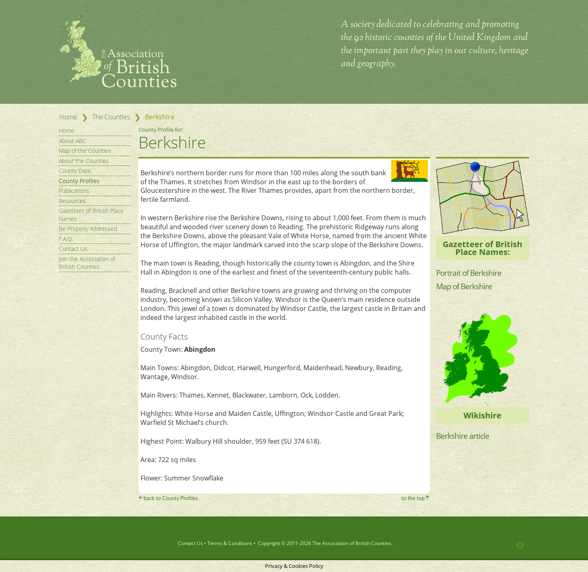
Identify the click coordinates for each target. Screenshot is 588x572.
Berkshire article (463, 435)
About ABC (72, 141)
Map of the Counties (85, 150)
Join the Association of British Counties (87, 263)
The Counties (111, 116)
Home (68, 116)
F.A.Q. (66, 239)
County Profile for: (161, 129)
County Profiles (79, 181)
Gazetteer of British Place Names (91, 215)
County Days (75, 170)
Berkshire (172, 142)
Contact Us (73, 248)
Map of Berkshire (465, 286)
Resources (72, 201)
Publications (74, 190)
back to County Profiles (171, 498)
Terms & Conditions (229, 543)
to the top (413, 498)
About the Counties (84, 161)
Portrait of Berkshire (470, 272)
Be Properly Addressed (88, 228)
